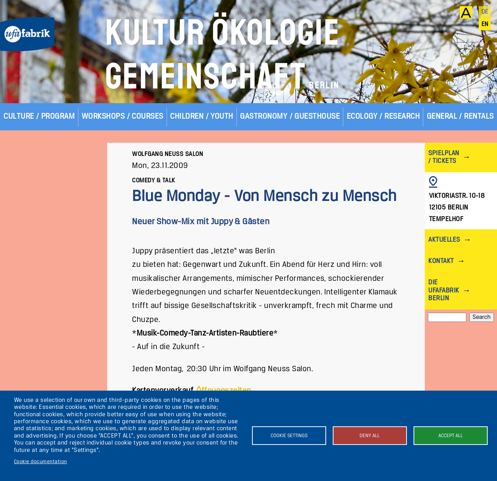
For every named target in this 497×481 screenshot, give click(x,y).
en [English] (484, 24)
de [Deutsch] (484, 12)
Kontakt (441, 261)
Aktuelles (444, 240)
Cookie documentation (40, 461)
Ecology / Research (383, 116)
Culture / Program (39, 116)
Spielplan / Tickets (443, 157)
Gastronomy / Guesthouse (290, 116)
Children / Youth (201, 116)
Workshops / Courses (122, 116)
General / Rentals (460, 116)
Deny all (370, 435)
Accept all (450, 435)
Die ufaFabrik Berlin (443, 290)
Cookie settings (289, 435)
